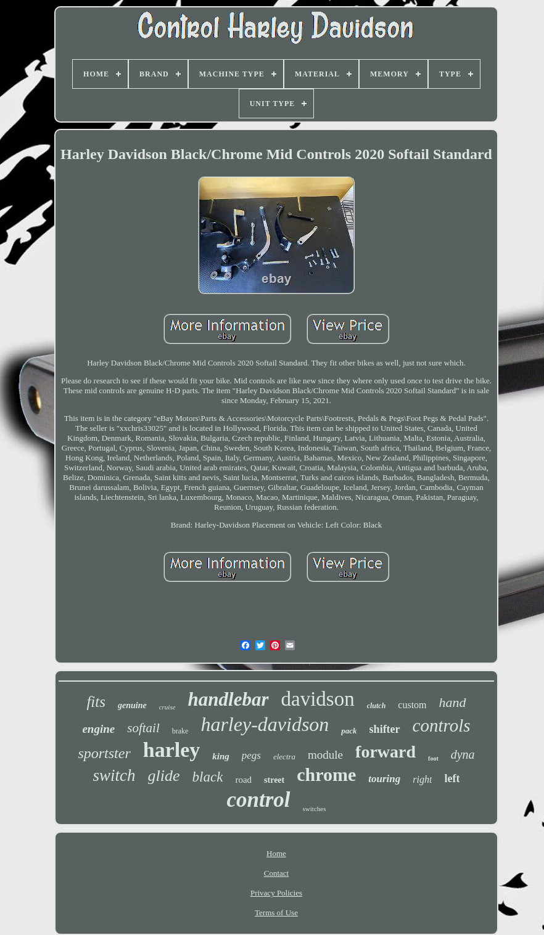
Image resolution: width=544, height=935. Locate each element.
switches (314, 808)
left (452, 778)
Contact (276, 873)
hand (452, 702)
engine (98, 728)
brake (180, 731)
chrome (326, 774)
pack (348, 730)
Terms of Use (276, 912)
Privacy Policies (276, 892)
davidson (318, 699)
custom (412, 705)
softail (143, 728)
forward (385, 751)
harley (171, 749)
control (259, 800)
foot (433, 758)
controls (442, 725)
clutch (376, 705)
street (274, 780)
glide (164, 776)
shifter (384, 729)
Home (276, 853)
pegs (251, 755)
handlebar (228, 699)
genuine (132, 705)
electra (284, 756)
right (422, 779)
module (325, 754)
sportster (104, 753)
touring (384, 779)
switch (114, 775)
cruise (167, 707)
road (243, 780)
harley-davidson (264, 724)
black (207, 777)
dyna (463, 754)
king (220, 756)
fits (95, 701)
